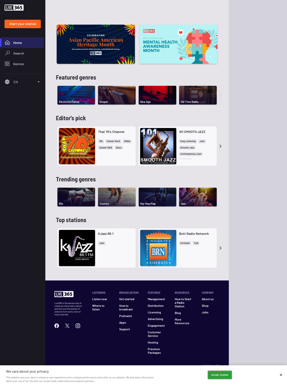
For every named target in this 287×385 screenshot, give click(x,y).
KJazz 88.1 (105, 233)
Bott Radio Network (194, 233)
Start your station (22, 24)
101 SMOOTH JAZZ (192, 132)
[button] (101, 141)
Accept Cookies (219, 374)
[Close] (281, 375)
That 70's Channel (111, 132)
